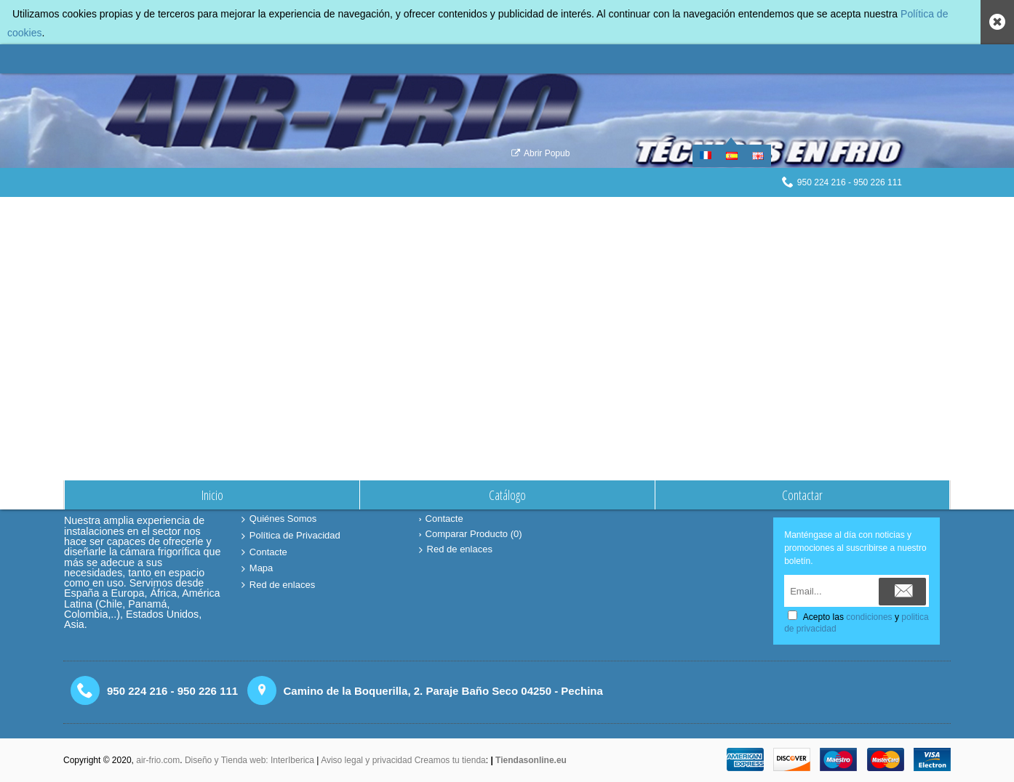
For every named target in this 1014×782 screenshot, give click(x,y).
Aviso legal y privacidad (368, 760)
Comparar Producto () (470, 533)
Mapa (257, 569)
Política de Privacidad (290, 536)
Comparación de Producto (521, 212)
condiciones (869, 617)
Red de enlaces (278, 585)
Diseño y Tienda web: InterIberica (249, 760)
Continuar (906, 331)
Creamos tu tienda (450, 760)
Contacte (264, 553)
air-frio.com (158, 760)
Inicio (454, 212)
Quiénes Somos (279, 519)
